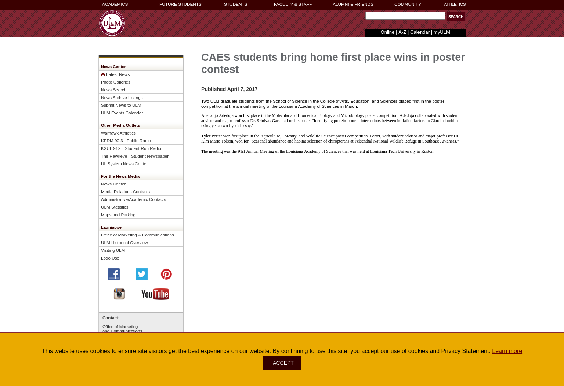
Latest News (118, 74)
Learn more (507, 351)
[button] (456, 16)
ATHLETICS (455, 4)
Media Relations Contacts (125, 191)
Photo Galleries (115, 82)
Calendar (420, 32)
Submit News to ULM (121, 105)
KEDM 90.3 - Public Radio (126, 140)
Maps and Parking (118, 214)
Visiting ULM (113, 250)
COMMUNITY (407, 4)
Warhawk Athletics (118, 132)
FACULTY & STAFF (293, 4)
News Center (113, 183)
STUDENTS (235, 4)
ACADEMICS (115, 4)
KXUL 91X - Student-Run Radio (131, 148)
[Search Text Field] (405, 16)
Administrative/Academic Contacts (133, 199)
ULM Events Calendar (122, 112)
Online (388, 32)
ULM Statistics (115, 207)
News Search (113, 89)
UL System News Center (124, 163)
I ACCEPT (282, 363)
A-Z (402, 32)
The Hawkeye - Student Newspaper (135, 156)
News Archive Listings (122, 97)
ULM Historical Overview (124, 242)
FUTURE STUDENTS (180, 4)
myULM (442, 32)
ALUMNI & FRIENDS (353, 4)
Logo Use (110, 258)
